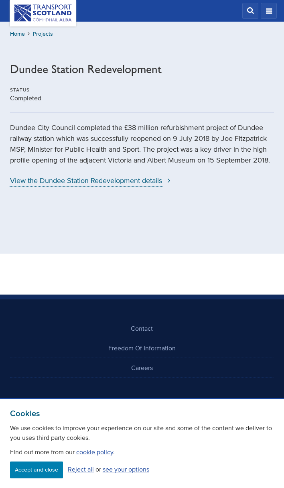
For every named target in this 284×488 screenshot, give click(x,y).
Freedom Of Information (142, 348)
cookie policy (94, 451)
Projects (43, 34)
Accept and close (36, 470)
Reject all (81, 469)
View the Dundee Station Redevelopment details (92, 181)
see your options (126, 469)
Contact (142, 328)
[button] (250, 11)
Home (17, 34)
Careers (142, 367)
